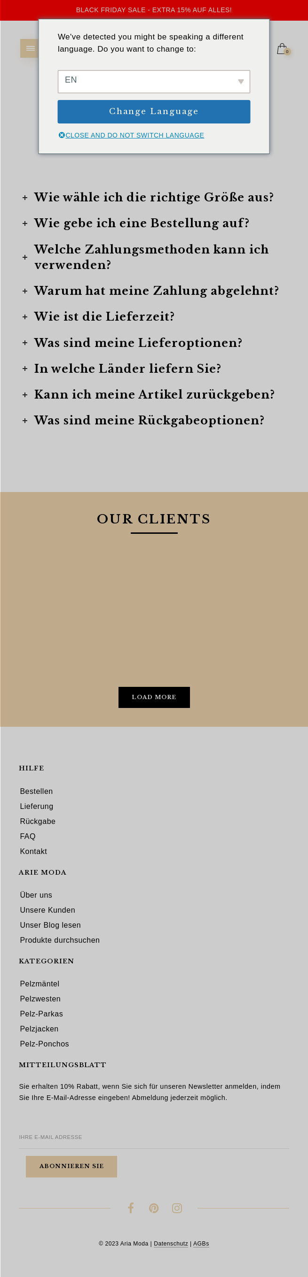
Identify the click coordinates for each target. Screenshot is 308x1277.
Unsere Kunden (47, 910)
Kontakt (33, 851)
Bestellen (36, 791)
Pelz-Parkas (41, 1014)
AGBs (201, 1243)
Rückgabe (37, 821)
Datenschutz (171, 1243)
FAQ (28, 836)
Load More (154, 697)
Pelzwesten (40, 999)
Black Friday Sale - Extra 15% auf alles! (154, 10)
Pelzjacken (39, 1029)
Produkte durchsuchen (60, 940)
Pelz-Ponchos (44, 1044)
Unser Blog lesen (50, 925)
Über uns (36, 895)
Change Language (154, 111)
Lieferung (36, 806)
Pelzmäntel (39, 984)
